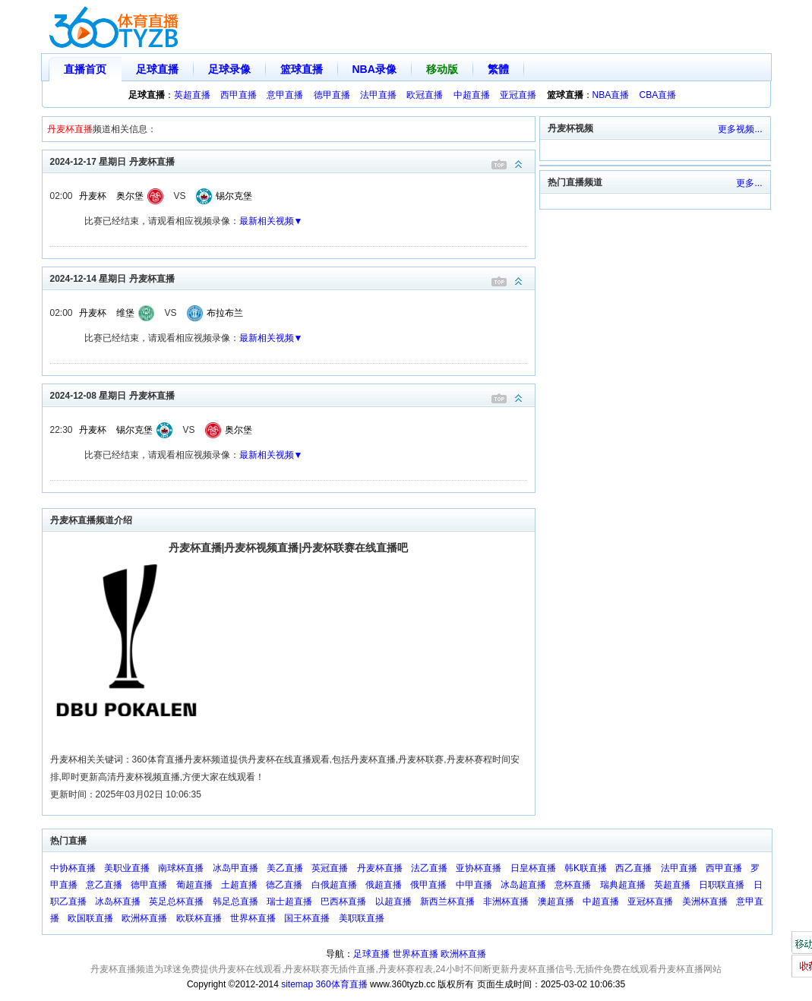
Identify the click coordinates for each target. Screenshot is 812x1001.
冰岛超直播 (523, 884)
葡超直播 (194, 884)
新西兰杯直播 (447, 901)
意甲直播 (285, 95)
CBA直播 (658, 95)
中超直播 (471, 95)
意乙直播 (104, 884)
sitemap (297, 984)
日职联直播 (721, 884)
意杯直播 (572, 884)
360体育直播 (342, 984)
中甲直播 (474, 884)
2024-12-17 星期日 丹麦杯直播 (292, 160)
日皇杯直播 (533, 868)
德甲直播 (332, 95)
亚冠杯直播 (650, 901)
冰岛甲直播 (235, 868)
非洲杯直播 (506, 901)
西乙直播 (633, 868)
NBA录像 (374, 69)
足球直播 (157, 69)
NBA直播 (611, 95)
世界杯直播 (253, 918)
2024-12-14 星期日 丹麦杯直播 (292, 277)
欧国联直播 (90, 918)
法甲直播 (378, 95)
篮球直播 (301, 69)
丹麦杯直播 (380, 868)
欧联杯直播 (199, 918)
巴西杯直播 (343, 901)
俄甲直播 (428, 884)
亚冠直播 (518, 95)
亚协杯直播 (478, 868)
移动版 (442, 69)
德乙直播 (284, 884)
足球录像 (229, 69)
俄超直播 (383, 884)
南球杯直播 (181, 868)
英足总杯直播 (176, 901)
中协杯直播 (73, 868)
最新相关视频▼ (271, 221)
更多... (749, 183)
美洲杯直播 (705, 901)
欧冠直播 (424, 95)
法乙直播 (429, 868)
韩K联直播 (585, 868)
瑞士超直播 (289, 901)
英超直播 (192, 95)
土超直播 (239, 884)
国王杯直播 (307, 918)
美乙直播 (285, 868)
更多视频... (740, 129)
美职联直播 (361, 918)
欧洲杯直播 (144, 918)
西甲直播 (238, 95)
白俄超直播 (334, 884)
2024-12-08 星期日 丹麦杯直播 (292, 394)
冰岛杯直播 (118, 901)
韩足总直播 (235, 901)
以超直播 (393, 901)
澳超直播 (556, 901)
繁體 (498, 69)
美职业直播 (127, 868)
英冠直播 (329, 868)
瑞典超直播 (623, 884)
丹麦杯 (92, 196)
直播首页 (85, 69)
